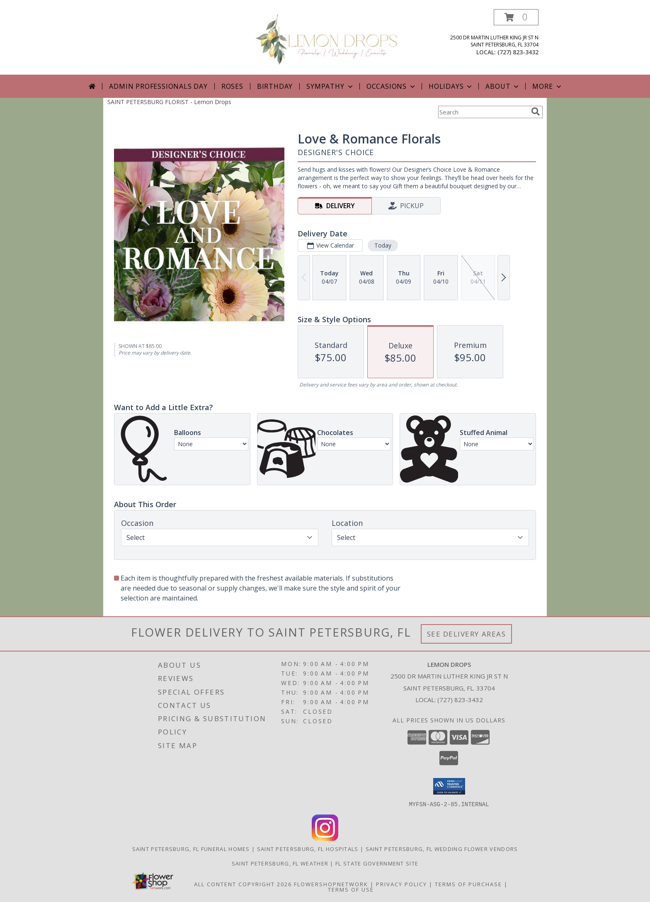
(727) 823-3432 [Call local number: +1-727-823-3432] (517, 52)
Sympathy (330, 86)
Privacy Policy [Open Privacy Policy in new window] (401, 883)
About (502, 86)
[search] (535, 111)
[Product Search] (483, 112)
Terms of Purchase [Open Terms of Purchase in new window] (468, 883)
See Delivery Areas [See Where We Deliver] (466, 634)
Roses (232, 86)
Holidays (451, 86)
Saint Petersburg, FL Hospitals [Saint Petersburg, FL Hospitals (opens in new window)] (308, 848)
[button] (516, 17)
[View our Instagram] (325, 838)
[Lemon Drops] (328, 40)
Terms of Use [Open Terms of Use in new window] (351, 889)
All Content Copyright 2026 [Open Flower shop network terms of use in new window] (243, 883)
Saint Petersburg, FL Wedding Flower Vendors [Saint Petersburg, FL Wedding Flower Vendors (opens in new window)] (442, 848)
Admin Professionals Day (158, 86)
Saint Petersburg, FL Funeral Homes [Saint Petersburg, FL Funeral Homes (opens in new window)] (191, 848)
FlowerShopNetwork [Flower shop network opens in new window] (331, 883)
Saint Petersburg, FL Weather (280, 863)
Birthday (275, 86)
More (547, 86)
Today (382, 245)
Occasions (391, 86)
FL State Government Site (376, 863)
